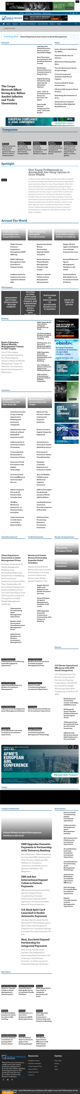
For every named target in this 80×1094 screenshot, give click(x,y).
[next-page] (5, 385)
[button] (76, 24)
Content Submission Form (35, 1066)
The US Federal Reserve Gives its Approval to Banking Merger (44, 367)
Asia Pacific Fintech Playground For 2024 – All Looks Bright (43, 108)
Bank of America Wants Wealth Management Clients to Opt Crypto (43, 264)
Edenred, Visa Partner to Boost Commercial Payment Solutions (43, 417)
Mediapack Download (33, 1060)
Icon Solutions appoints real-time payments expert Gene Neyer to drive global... (70, 150)
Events (52, 24)
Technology (32, 707)
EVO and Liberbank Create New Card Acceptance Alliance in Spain (40, 150)
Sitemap (56, 1063)
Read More (21, 1076)
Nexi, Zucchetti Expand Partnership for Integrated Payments (35, 942)
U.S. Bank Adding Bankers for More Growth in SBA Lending (44, 336)
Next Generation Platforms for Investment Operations (39, 710)
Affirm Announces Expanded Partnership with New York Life (12, 401)
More (59, 24)
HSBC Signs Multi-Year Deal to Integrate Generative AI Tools (44, 325)
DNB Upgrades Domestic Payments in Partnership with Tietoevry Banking (44, 356)
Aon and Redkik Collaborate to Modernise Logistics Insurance (43, 479)
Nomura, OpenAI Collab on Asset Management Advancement (8, 991)
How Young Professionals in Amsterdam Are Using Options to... (12, 233)
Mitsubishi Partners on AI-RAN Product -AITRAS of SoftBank (65, 234)
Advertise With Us (33, 1069)
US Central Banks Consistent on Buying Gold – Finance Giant (8, 1041)
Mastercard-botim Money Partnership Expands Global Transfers (44, 249)
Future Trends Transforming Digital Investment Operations (38, 687)
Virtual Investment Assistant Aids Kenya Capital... (63, 76)
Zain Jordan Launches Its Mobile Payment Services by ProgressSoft (24, 150)
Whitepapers (43, 24)
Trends (15, 24)
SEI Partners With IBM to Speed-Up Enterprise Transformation (38, 233)
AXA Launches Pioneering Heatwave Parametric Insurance (43, 522)
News (8, 24)
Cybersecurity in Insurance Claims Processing (17, 444)
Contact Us (31, 1075)
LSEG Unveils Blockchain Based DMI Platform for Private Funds (71, 736)
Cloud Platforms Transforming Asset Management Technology (38, 732)
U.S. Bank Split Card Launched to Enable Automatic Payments (34, 913)
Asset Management (8, 659)
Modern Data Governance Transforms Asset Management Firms (17, 625)
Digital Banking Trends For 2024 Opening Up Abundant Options (43, 83)
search (56, 1069)
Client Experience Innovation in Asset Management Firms (11, 558)
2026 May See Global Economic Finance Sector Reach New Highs (44, 49)
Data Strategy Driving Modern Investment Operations (70, 890)
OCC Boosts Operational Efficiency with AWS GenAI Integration (66, 668)
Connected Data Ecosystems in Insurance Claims (17, 454)
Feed (55, 1066)
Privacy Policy (58, 1060)
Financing (40, 1035)
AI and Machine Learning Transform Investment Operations (11, 732)
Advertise (28, 13)
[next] (75, 37)
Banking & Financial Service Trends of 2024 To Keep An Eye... (44, 71)
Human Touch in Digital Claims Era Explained (44, 432)
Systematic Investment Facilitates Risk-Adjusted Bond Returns (65, 104)
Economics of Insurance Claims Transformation (44, 454)
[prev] (72, 37)
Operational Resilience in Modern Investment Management (15, 638)
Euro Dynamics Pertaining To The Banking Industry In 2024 (44, 60)
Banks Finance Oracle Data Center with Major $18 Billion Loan (71, 702)
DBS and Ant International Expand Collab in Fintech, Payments (44, 377)
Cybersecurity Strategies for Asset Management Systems (13, 710)
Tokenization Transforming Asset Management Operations (12, 663)
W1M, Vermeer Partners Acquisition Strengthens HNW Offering (18, 249)
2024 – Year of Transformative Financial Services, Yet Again (43, 95)
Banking (5, 144)
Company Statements (28, 24)
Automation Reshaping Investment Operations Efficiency (69, 878)
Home (22, 13)
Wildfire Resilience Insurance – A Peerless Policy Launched (16, 507)
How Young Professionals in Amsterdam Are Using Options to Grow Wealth (49, 172)
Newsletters (37, 13)
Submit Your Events (33, 1072)
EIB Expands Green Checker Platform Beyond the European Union (71, 713)
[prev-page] (2, 385)
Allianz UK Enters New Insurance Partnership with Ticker (38, 401)
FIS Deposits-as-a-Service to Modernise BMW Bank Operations (44, 345)
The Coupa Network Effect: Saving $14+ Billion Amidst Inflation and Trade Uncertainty (13, 95)
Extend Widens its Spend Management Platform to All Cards (70, 264)
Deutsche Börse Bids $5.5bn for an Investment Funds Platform (26, 991)
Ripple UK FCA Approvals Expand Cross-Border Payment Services (44, 589)
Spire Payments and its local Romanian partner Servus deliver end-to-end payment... (8, 150)
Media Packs (47, 13)
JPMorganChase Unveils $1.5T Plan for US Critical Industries (71, 725)
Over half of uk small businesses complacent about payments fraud (55, 150)
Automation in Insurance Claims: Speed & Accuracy (44, 444)
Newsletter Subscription (34, 1063)
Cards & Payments (21, 143)
